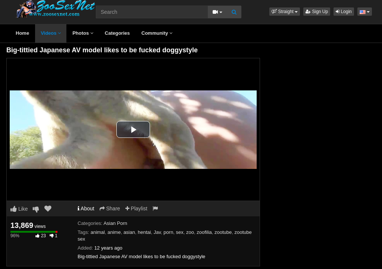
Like (19, 209)
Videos (51, 33)
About (86, 208)
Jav (157, 232)
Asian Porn (115, 223)
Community (156, 33)
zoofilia (204, 232)
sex (180, 232)
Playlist (136, 208)
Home (22, 33)
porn (168, 232)
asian (129, 232)
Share (110, 208)
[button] (284, 11)
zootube (223, 232)
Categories (117, 33)
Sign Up (317, 11)
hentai (144, 232)
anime (113, 232)
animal (98, 232)
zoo (190, 232)
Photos (82, 33)
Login (344, 11)
